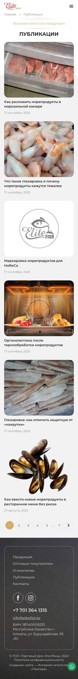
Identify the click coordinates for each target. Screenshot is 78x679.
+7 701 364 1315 (30, 610)
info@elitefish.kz (26, 618)
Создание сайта (21, 665)
